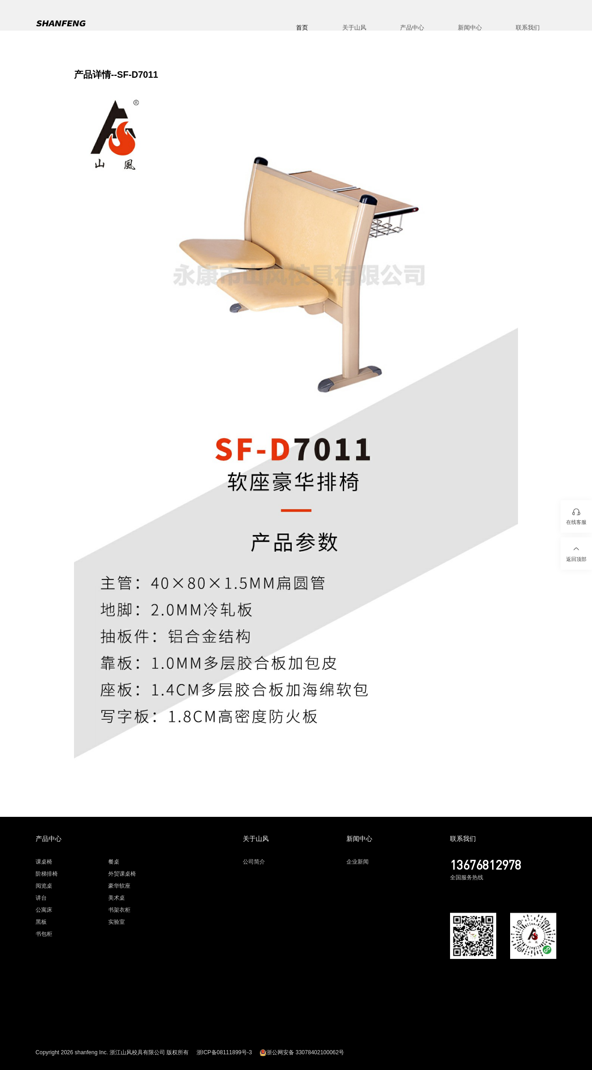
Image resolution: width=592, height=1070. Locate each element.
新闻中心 (470, 28)
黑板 (41, 922)
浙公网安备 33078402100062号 (302, 1052)
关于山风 (354, 28)
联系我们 (528, 28)
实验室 (116, 922)
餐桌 (113, 861)
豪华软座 (119, 886)
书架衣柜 (119, 910)
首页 (302, 28)
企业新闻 (357, 861)
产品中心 (412, 28)
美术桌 (116, 898)
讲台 (41, 898)
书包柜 (44, 934)
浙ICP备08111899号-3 (224, 1052)
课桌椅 (44, 861)
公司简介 (254, 861)
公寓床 (44, 910)
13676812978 (485, 864)
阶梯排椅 (47, 874)
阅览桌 (44, 886)
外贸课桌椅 (122, 874)
